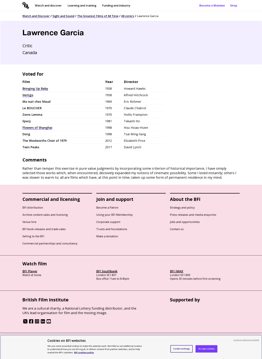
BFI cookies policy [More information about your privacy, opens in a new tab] (84, 354)
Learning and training (82, 5)
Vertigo (27, 95)
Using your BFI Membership (114, 215)
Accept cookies (206, 350)
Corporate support (108, 222)
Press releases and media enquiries (193, 215)
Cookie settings (181, 350)
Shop (233, 5)
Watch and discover (48, 5)
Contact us (177, 229)
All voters (127, 16)
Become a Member (212, 5)
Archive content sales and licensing (45, 215)
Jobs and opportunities (185, 222)
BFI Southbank (106, 271)
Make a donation (107, 236)
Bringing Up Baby (35, 88)
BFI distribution (32, 207)
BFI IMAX (176, 271)
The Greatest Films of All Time (97, 16)
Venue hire (29, 222)
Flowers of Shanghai (37, 128)
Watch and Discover (36, 16)
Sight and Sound (63, 16)
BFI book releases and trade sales (44, 229)
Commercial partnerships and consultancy (49, 243)
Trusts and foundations (111, 229)
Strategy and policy (182, 207)
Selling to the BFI (33, 236)
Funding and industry (116, 5)
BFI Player (29, 271)
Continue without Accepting (246, 341)
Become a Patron (107, 207)
